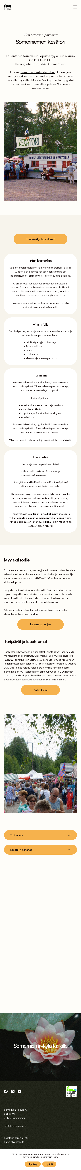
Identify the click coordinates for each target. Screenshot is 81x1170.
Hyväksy (33, 1164)
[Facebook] (6, 1091)
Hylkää (49, 1164)
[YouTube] (19, 1091)
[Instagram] (13, 1091)
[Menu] (75, 7)
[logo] (7, 7)
